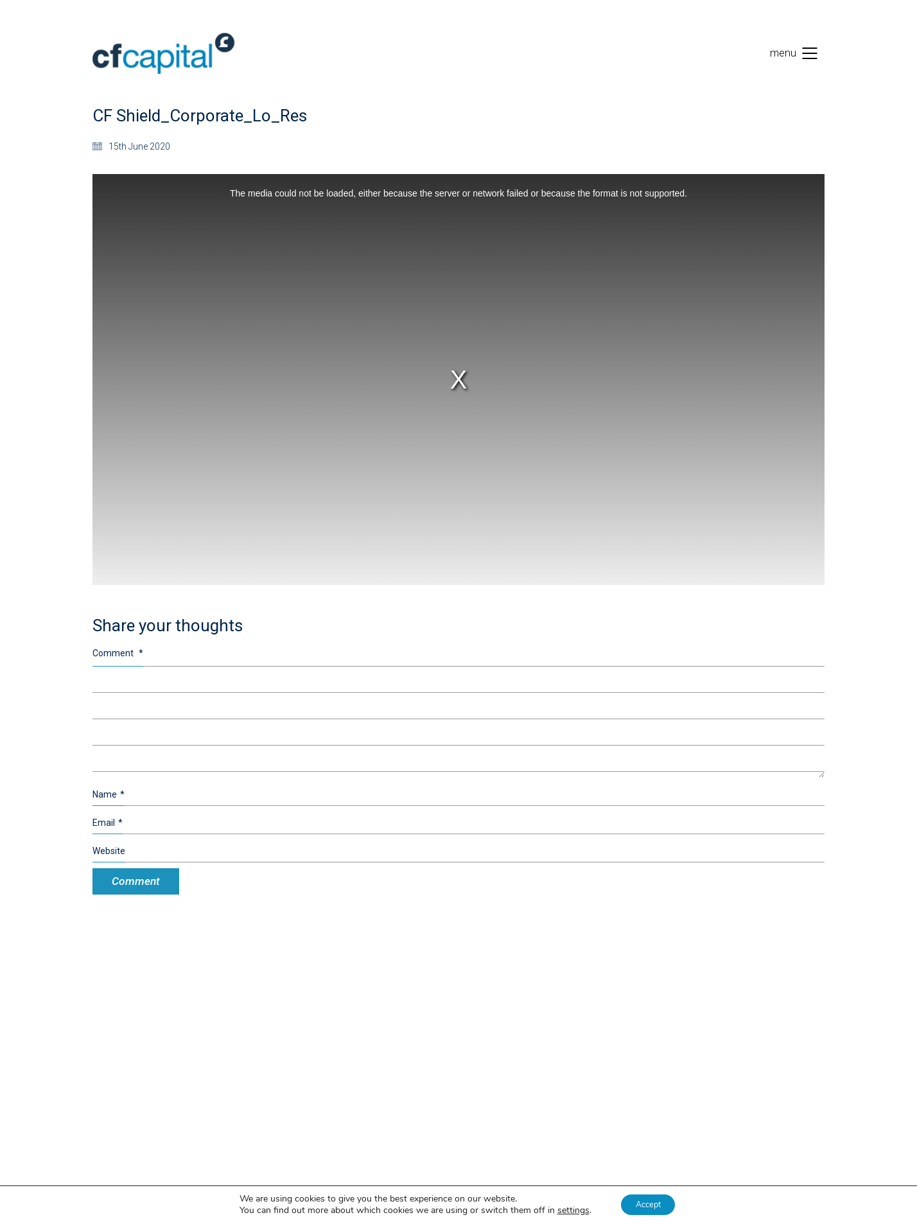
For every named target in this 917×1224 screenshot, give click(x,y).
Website (108, 851)
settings (567, 1210)
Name (108, 795)
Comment (117, 653)
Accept (648, 1204)
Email (107, 823)
